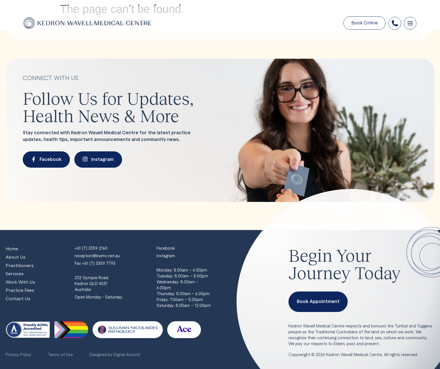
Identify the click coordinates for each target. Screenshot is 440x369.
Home (12, 248)
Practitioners (19, 265)
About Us (16, 257)
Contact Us (18, 299)
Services (15, 274)
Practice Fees (20, 290)
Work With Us (21, 282)
